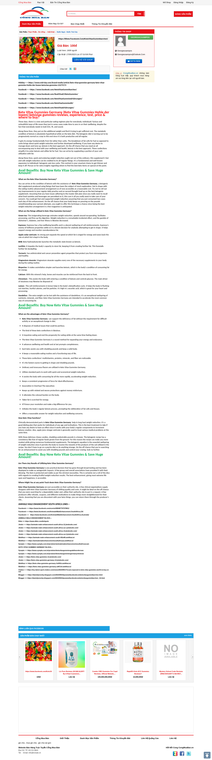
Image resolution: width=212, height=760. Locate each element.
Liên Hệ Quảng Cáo (150, 738)
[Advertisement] (64, 601)
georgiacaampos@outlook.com (131, 54)
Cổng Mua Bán (24, 2)
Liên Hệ (172, 738)
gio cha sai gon (44, 743)
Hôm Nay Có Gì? (55, 24)
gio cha (21, 743)
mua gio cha (31, 743)
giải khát (50, 32)
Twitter (70, 69)
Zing (75, 69)
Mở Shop (167, 2)
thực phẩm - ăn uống (36, 32)
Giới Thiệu (64, 738)
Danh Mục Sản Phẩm (31, 24)
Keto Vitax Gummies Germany (84, 183)
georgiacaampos (124, 51)
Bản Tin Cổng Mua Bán (60, 2)
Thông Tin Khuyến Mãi (102, 24)
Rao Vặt (40, 2)
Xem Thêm (188, 635)
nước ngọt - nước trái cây (67, 32)
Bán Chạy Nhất (77, 24)
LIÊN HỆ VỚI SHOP (83, 60)
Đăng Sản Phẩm (183, 14)
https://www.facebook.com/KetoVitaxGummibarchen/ (83, 39)
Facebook (182, 753)
